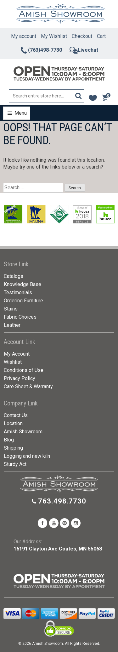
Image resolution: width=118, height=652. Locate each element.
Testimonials (18, 292)
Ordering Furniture (23, 301)
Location (13, 423)
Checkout (82, 36)
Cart (101, 36)
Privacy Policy (19, 378)
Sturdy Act (15, 464)
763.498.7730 (62, 501)
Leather (12, 325)
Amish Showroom (23, 432)
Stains (11, 309)
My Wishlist (54, 36)
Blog (9, 440)
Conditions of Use (23, 370)
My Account (17, 354)
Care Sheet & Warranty (28, 386)
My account (23, 36)
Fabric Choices (20, 317)
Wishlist (13, 362)
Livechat (84, 50)
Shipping (13, 448)
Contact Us (16, 415)
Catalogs (13, 276)
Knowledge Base (22, 284)
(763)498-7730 (41, 50)
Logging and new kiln (27, 456)
